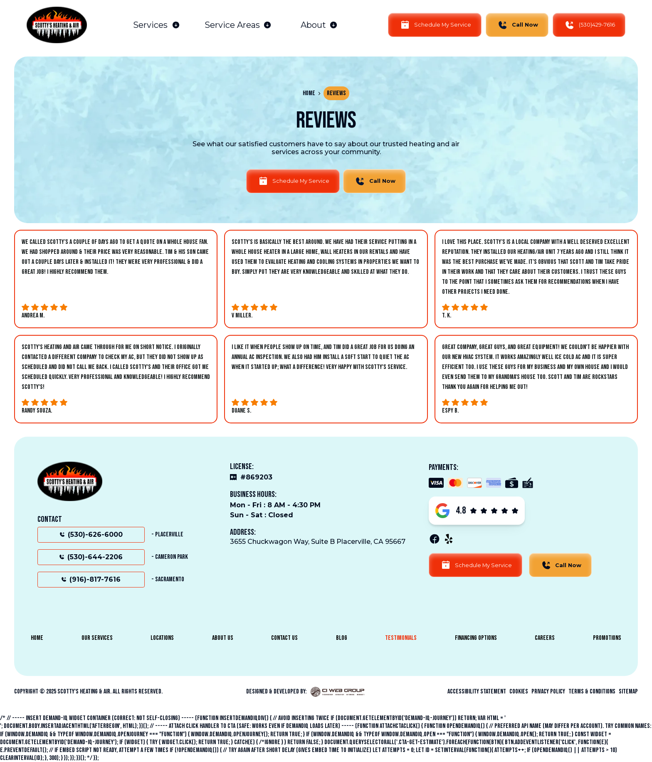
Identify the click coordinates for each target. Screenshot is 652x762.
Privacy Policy (548, 691)
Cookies (518, 691)
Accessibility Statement (476, 691)
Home (309, 93)
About (313, 25)
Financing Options (476, 638)
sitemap (628, 691)
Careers (545, 638)
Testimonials (401, 638)
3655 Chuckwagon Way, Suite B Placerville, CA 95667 (317, 542)
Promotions (607, 638)
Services (150, 25)
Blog (341, 638)
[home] (57, 25)
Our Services (97, 638)
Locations (162, 638)
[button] (156, 25)
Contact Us (284, 638)
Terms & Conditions (591, 691)
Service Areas (232, 25)
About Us (222, 638)
